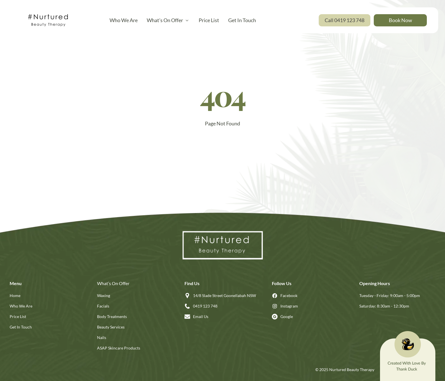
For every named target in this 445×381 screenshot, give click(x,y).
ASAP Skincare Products (118, 348)
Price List (18, 316)
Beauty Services (111, 327)
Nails (101, 337)
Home (15, 295)
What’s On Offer (113, 283)
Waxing (103, 295)
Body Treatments (112, 316)
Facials (103, 306)
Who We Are (21, 306)
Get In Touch (21, 327)
